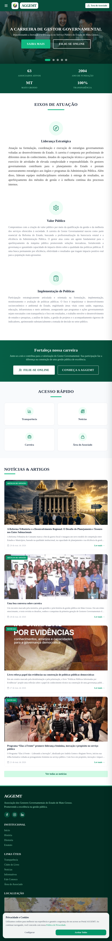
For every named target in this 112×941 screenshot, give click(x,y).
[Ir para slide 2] (54, 60)
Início (7, 830)
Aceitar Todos (81, 932)
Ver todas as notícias (56, 774)
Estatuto (8, 845)
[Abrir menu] (6, 5)
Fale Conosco (11, 879)
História (8, 835)
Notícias (8, 869)
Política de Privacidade (56, 925)
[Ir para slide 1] (47, 60)
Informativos (10, 874)
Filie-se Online (72, 43)
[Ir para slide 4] (62, 60)
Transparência (11, 859)
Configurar (30, 932)
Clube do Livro (11, 864)
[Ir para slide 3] (58, 60)
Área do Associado (13, 884)
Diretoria (8, 840)
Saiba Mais (36, 43)
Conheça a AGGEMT (78, 370)
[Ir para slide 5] (66, 60)
